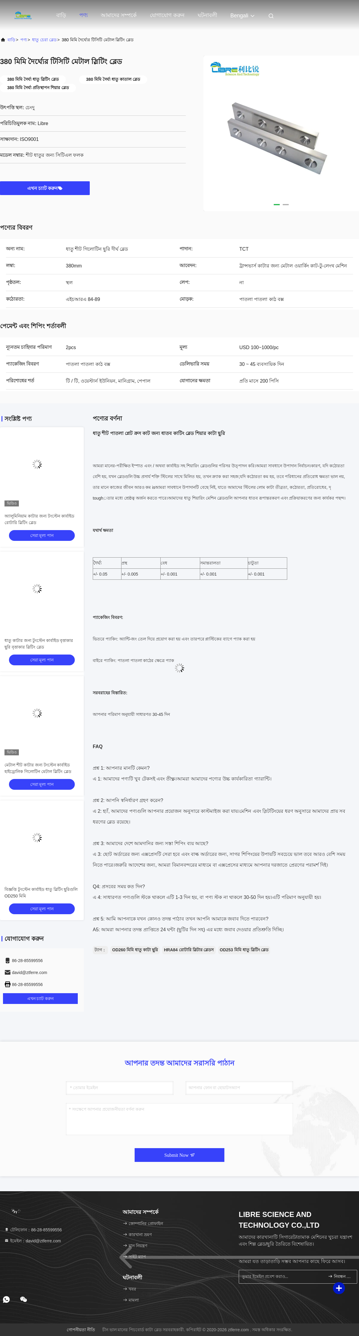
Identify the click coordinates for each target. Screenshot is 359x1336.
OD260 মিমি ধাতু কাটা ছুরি (135, 949)
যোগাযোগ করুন (167, 15)
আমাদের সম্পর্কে (119, 15)
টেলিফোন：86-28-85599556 (33, 1229)
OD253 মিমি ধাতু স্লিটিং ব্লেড (244, 949)
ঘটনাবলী (207, 15)
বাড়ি (61, 15)
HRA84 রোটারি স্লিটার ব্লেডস (189, 949)
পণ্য (83, 15)
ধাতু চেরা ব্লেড (44, 39)
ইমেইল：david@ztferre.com (32, 1240)
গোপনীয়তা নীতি (81, 1329)
